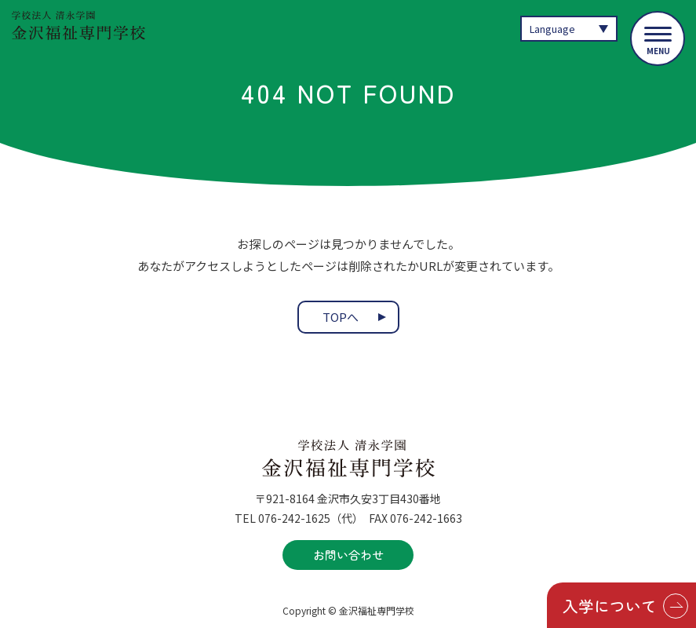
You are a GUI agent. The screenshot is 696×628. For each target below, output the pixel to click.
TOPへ (340, 317)
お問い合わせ (348, 554)
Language (553, 28)
